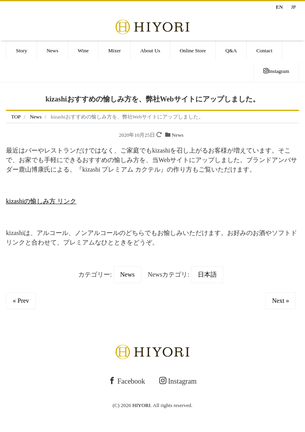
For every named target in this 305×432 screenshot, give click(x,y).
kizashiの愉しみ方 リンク (41, 201)
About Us (150, 51)
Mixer (114, 51)
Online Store (193, 51)
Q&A (231, 51)
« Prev (21, 300)
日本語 (207, 274)
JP (293, 7)
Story (21, 51)
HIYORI (141, 405)
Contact (264, 51)
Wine (83, 51)
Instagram (276, 71)
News (52, 51)
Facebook (126, 381)
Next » (280, 300)
